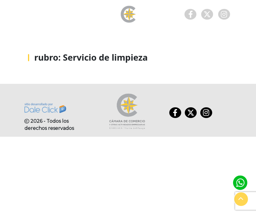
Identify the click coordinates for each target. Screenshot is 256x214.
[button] (241, 199)
